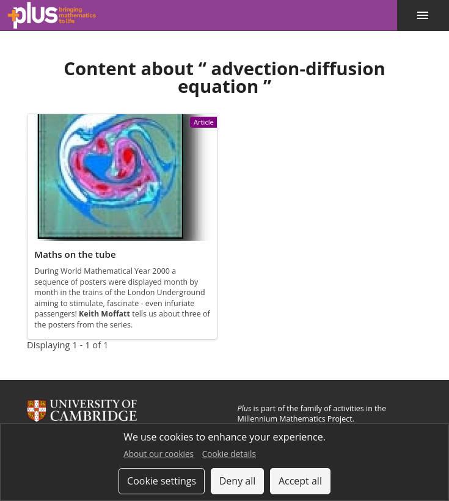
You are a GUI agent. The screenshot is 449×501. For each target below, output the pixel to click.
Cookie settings (161, 481)
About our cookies (158, 453)
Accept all (300, 481)
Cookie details (229, 453)
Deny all (237, 481)
